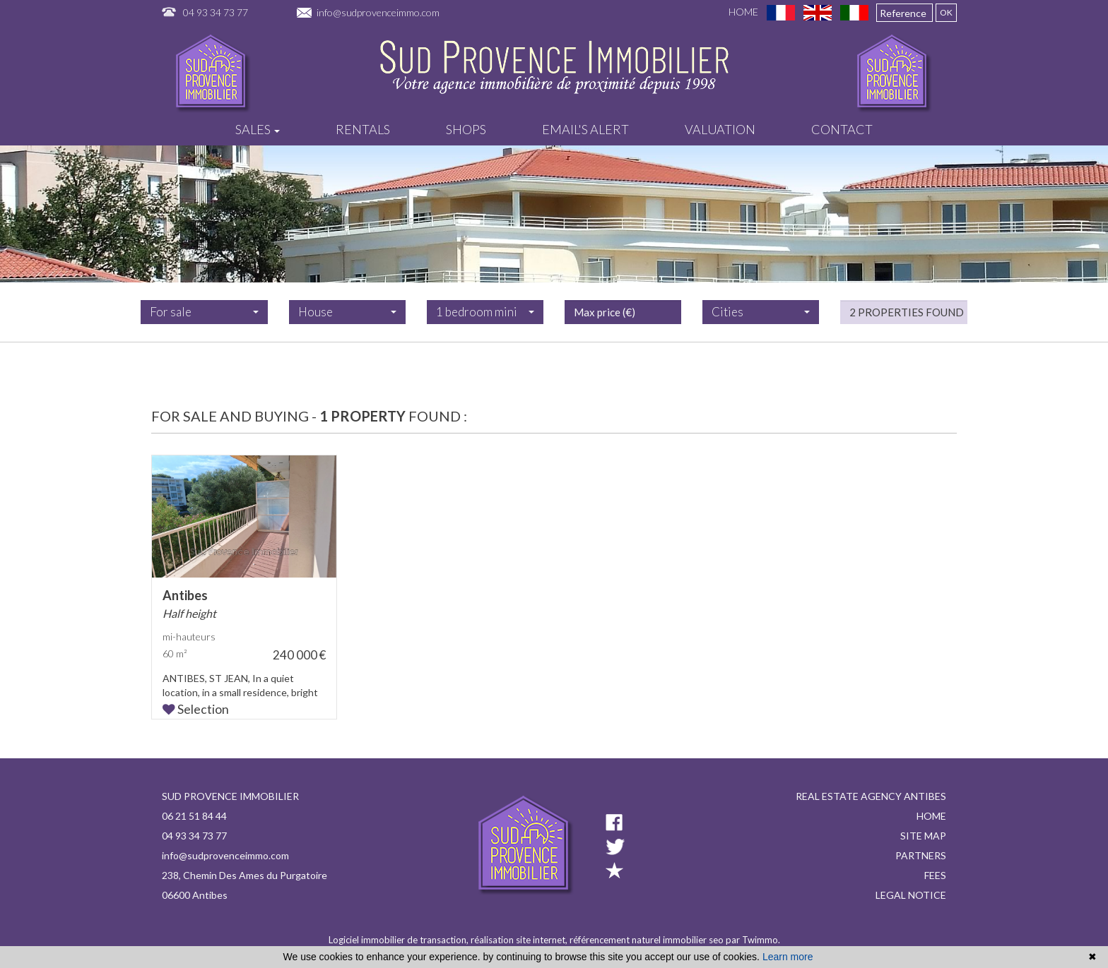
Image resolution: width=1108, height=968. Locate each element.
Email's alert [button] (585, 129)
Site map (923, 836)
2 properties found (906, 334)
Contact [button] (842, 129)
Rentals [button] (363, 129)
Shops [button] (466, 129)
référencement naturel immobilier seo (648, 939)
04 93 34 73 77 (215, 12)
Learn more (787, 956)
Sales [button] (257, 129)
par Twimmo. (753, 939)
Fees (935, 875)
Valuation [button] (720, 129)
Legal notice (911, 895)
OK (946, 12)
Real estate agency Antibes (871, 796)
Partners (920, 855)
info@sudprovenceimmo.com (378, 12)
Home (743, 12)
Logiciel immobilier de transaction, (400, 939)
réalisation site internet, (520, 939)
